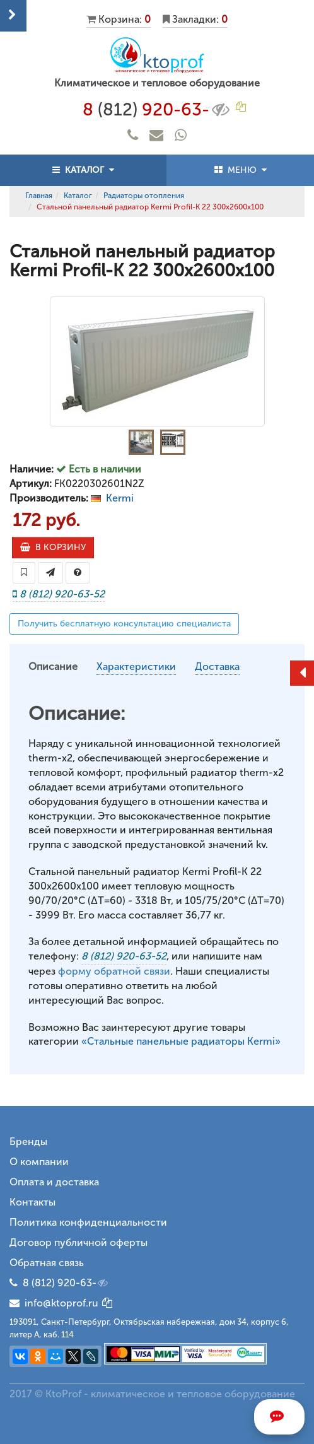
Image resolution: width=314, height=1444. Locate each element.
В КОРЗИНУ (53, 547)
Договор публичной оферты (78, 1242)
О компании (39, 1162)
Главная (38, 195)
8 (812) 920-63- (66, 1283)
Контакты (32, 1202)
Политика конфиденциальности (88, 1222)
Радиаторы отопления (143, 195)
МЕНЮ (240, 170)
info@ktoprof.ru (53, 1303)
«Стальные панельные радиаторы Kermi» (181, 1041)
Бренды (28, 1142)
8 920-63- (157, 109)
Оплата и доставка (54, 1182)
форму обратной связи (114, 971)
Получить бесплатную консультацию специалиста (124, 623)
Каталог (78, 195)
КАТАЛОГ (83, 170)
